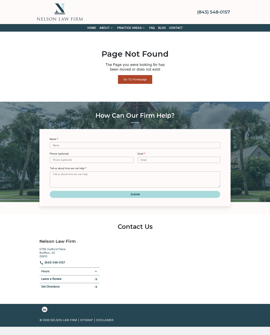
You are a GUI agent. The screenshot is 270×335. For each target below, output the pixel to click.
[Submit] (135, 194)
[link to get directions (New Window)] (69, 252)
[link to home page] (60, 11)
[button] (112, 28)
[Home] (91, 28)
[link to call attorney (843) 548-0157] (213, 12)
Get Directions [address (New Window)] (69, 287)
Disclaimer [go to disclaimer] (104, 320)
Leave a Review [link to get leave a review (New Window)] (69, 279)
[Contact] (176, 28)
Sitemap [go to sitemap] (86, 320)
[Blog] (162, 28)
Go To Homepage (135, 79)
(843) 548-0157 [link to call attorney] (52, 262)
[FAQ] (152, 28)
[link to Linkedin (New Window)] (44, 309)
